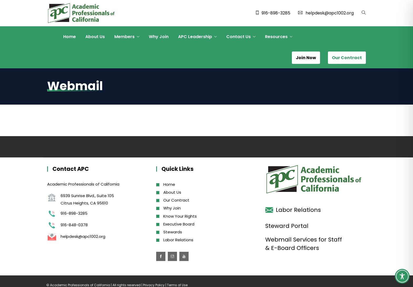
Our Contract (176, 200)
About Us (95, 37)
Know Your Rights (180, 216)
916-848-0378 (74, 225)
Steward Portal (286, 226)
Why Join (159, 37)
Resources (276, 37)
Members (124, 37)
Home (69, 37)
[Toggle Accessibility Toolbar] (402, 276)
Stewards (172, 232)
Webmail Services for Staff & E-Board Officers (303, 243)
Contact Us (238, 37)
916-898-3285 (276, 13)
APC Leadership (195, 37)
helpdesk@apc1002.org (330, 13)
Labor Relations (178, 240)
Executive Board (178, 224)
